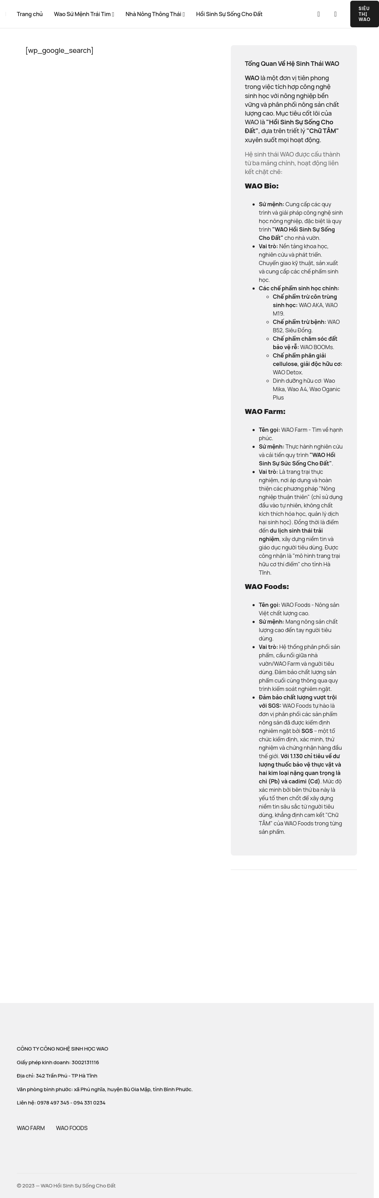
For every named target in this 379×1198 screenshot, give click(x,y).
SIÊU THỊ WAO (365, 14)
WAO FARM (31, 1128)
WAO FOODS (72, 1128)
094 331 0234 (90, 1102)
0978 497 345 (53, 1102)
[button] (319, 14)
